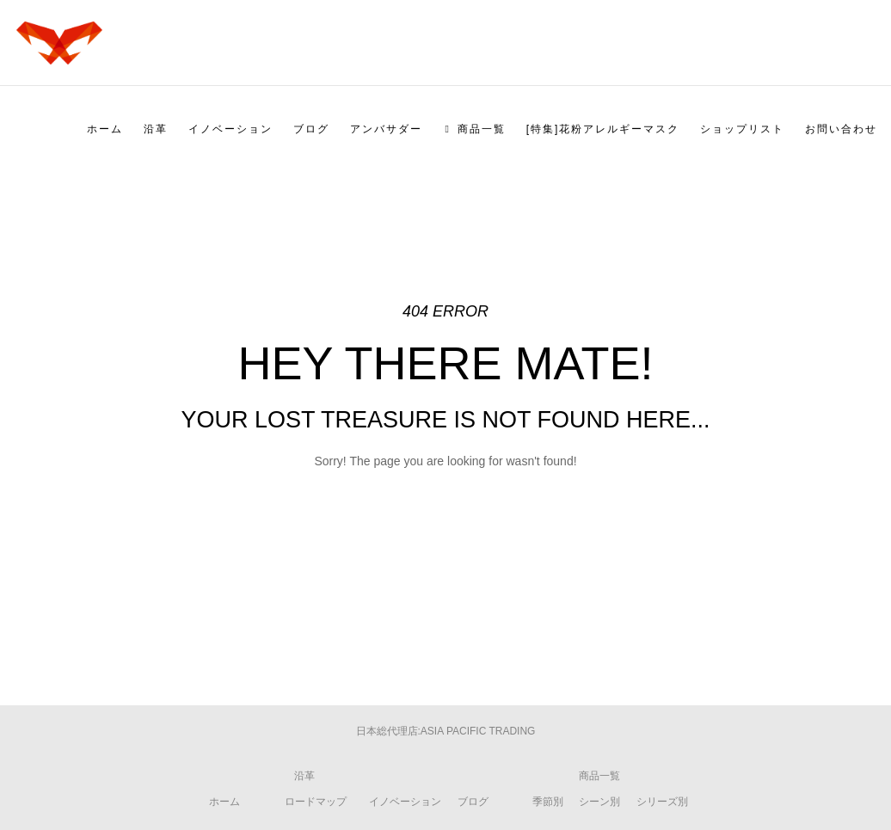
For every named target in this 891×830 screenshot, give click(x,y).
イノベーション (405, 802)
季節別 (547, 802)
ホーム (224, 802)
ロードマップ (316, 802)
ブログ (473, 802)
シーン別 (599, 802)
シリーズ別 (662, 802)
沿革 (304, 776)
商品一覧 (599, 776)
